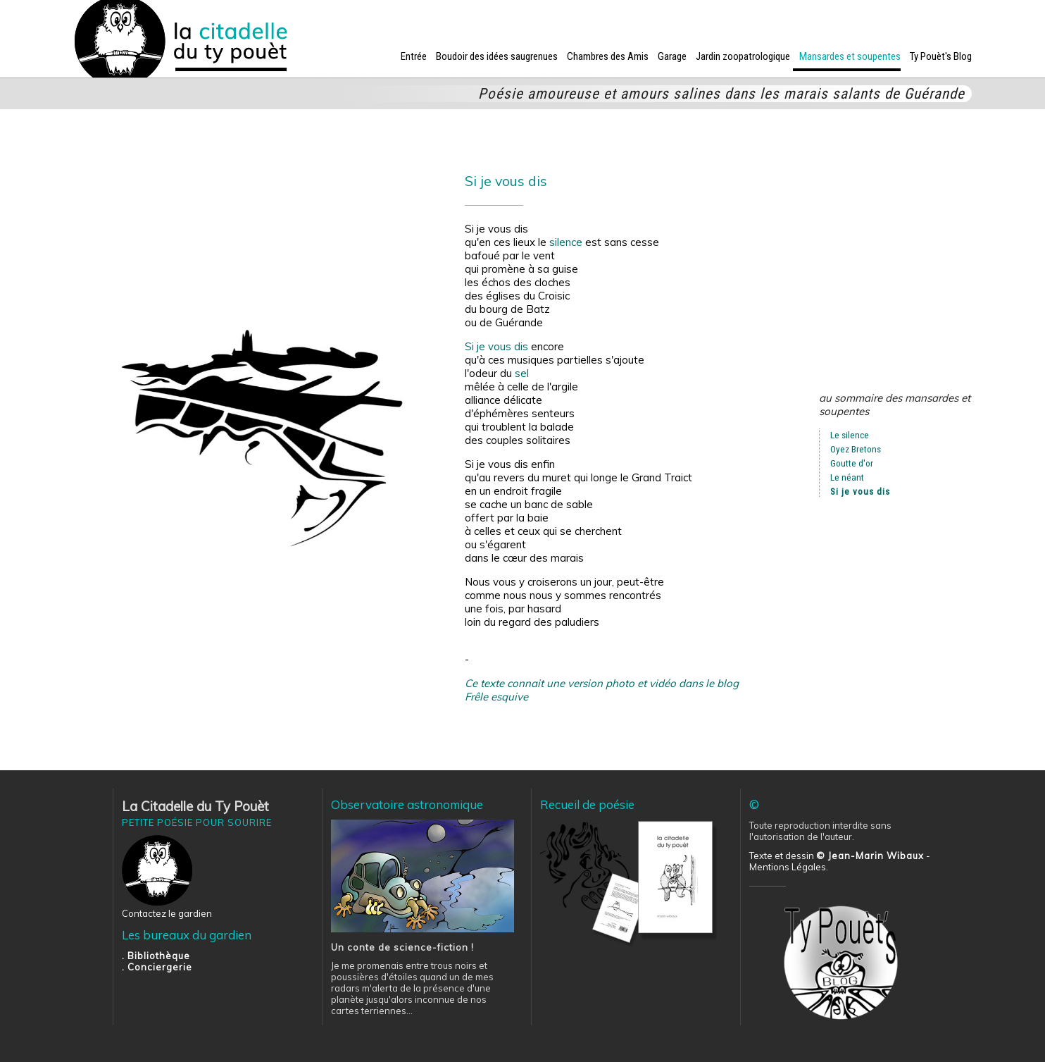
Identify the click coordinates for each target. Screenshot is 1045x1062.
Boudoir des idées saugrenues (497, 56)
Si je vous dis (496, 346)
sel (522, 373)
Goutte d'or (851, 463)
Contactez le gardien (167, 913)
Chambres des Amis (608, 56)
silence (565, 242)
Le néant (847, 477)
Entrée (414, 56)
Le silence (849, 434)
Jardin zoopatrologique (743, 56)
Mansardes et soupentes (850, 56)
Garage (672, 56)
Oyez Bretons (855, 449)
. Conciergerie (157, 967)
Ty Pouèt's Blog (941, 56)
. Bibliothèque (156, 955)
